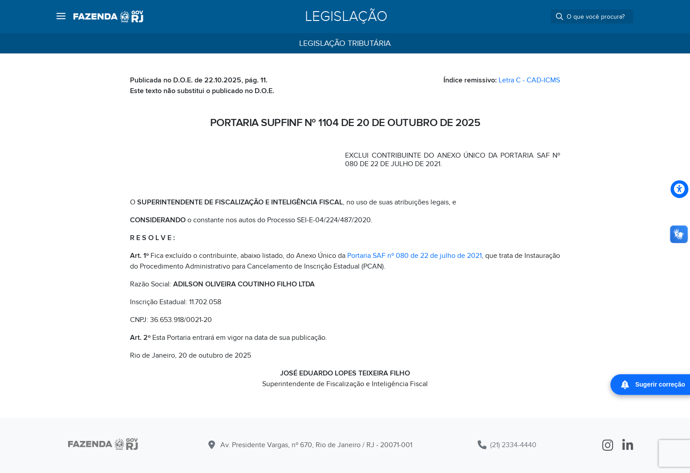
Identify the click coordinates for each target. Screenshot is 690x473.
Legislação (346, 16)
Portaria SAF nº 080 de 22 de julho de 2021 (414, 255)
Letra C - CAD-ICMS (529, 80)
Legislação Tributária (345, 43)
